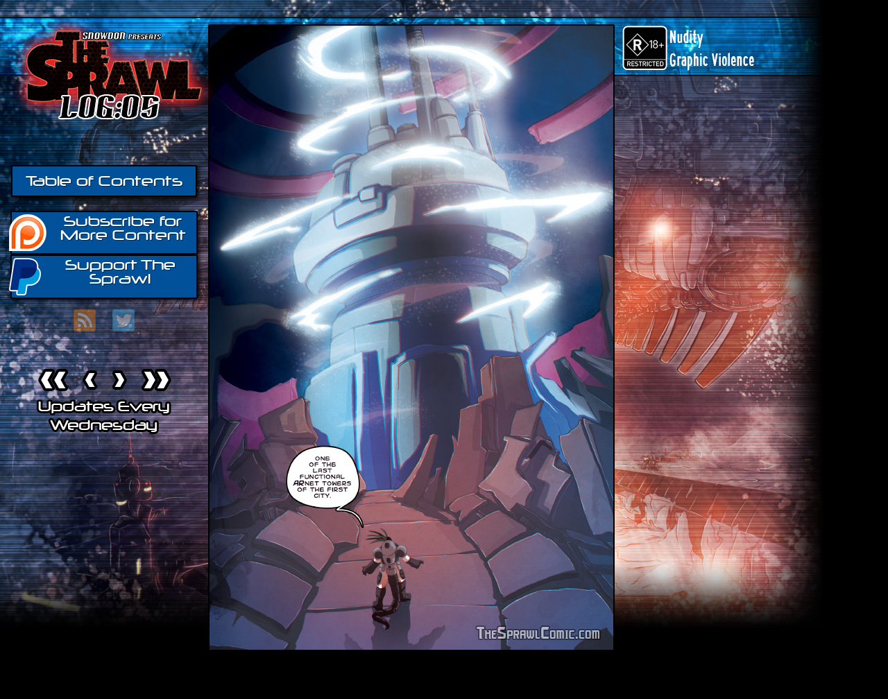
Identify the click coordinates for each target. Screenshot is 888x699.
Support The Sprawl (93, 275)
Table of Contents (104, 181)
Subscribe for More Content (98, 231)
